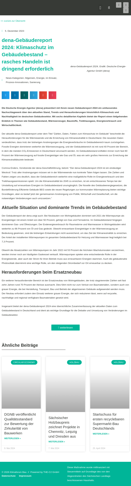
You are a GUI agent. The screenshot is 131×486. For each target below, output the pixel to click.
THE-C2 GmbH (51, 472)
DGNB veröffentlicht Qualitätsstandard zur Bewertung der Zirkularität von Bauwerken (20, 423)
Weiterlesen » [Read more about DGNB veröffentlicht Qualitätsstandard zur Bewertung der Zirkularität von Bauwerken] (12, 438)
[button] (100, 7)
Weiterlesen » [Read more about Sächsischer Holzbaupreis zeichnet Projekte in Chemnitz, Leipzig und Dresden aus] (56, 441)
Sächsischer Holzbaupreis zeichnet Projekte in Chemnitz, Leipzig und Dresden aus (64, 427)
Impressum (25, 476)
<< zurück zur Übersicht (12, 21)
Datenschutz (9, 476)
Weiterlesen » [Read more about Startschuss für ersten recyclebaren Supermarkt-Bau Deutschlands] (101, 434)
